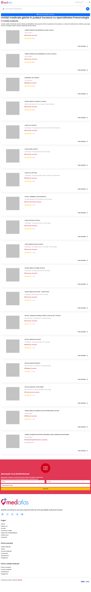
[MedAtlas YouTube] (22, 520)
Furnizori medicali (6, 575)
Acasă (3, 530)
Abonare (45, 495)
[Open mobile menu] (89, 2)
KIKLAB (20, 586)
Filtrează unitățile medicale (45, 15)
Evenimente (4, 559)
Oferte (3, 555)
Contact (3, 534)
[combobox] (81, 2)
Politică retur (5, 541)
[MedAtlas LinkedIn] (12, 520)
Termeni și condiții (6, 536)
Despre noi (4, 532)
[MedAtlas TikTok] (17, 520)
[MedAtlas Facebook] (2, 520)
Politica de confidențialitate (9, 539)
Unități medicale (6, 552)
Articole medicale (6, 557)
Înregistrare (4, 564)
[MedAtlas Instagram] (7, 520)
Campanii (4, 543)
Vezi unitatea (82, 47)
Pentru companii (6, 573)
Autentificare (5, 561)
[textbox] (79, 2)
